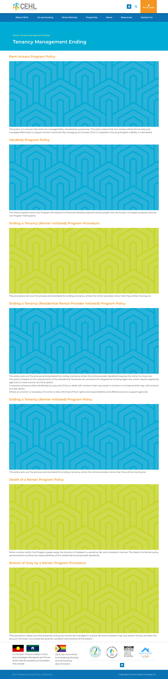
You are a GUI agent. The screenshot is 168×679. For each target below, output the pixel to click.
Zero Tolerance (19, 674)
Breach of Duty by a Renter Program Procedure (47, 563)
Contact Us (147, 17)
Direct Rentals (69, 17)
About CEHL (22, 17)
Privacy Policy (34, 674)
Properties (91, 17)
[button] (136, 6)
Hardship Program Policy (29, 140)
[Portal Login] (149, 5)
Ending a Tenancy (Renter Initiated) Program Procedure (54, 223)
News (109, 17)
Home (16, 35)
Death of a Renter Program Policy (36, 479)
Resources (126, 17)
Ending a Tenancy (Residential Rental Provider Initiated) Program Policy (67, 303)
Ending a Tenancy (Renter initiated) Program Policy (50, 399)
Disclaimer (47, 674)
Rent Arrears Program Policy (32, 56)
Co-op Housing (45, 17)
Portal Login (148, 7)
